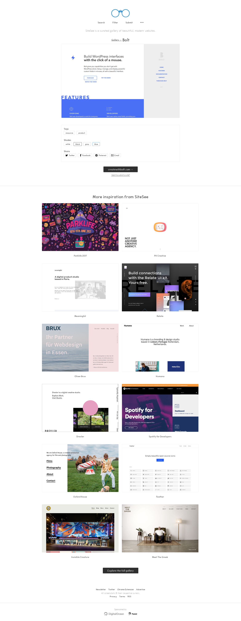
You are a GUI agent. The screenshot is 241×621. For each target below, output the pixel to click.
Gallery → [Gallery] (116, 39)
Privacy (113, 596)
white (68, 144)
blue (96, 144)
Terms (122, 596)
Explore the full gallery (120, 570)
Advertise (140, 589)
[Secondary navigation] (141, 22)
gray (87, 144)
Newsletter (101, 589)
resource (69, 133)
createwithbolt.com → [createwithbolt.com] (120, 169)
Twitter (111, 589)
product (81, 133)
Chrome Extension (125, 589)
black (77, 144)
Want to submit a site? (120, 175)
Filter (115, 22)
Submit (129, 22)
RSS (129, 596)
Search (101, 22)
